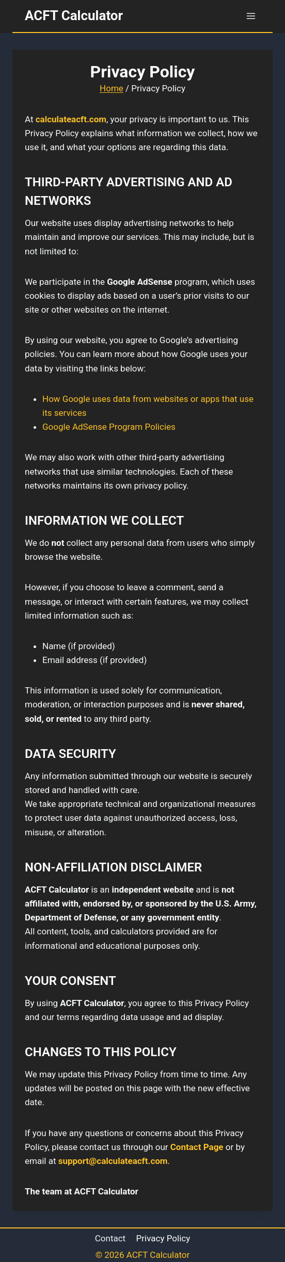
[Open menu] (250, 16)
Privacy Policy (163, 1238)
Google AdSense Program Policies (109, 427)
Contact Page (197, 1147)
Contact (110, 1238)
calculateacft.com (71, 119)
